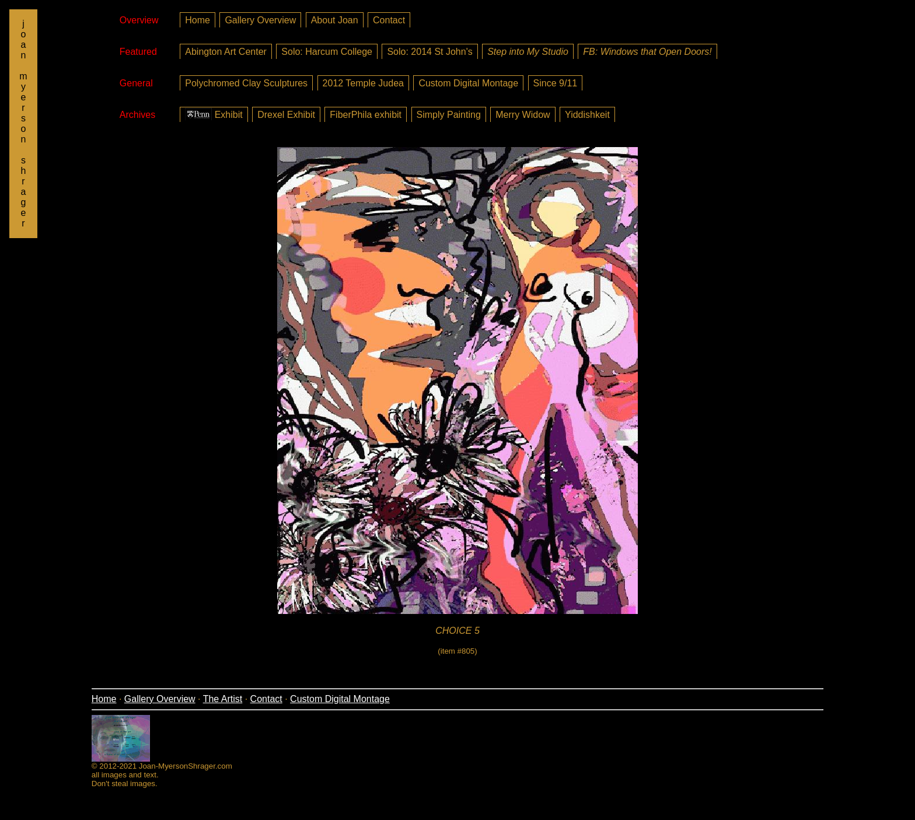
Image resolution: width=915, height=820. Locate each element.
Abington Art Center (226, 52)
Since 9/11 (555, 83)
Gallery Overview (260, 20)
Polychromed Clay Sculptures (246, 83)
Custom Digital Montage (468, 83)
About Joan (334, 20)
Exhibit (213, 114)
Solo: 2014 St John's (429, 52)
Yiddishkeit (587, 115)
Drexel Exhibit (286, 115)
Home (197, 20)
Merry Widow (522, 115)
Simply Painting (449, 115)
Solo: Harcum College (326, 52)
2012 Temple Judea (363, 83)
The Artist (223, 699)
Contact (389, 20)
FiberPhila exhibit (365, 115)
